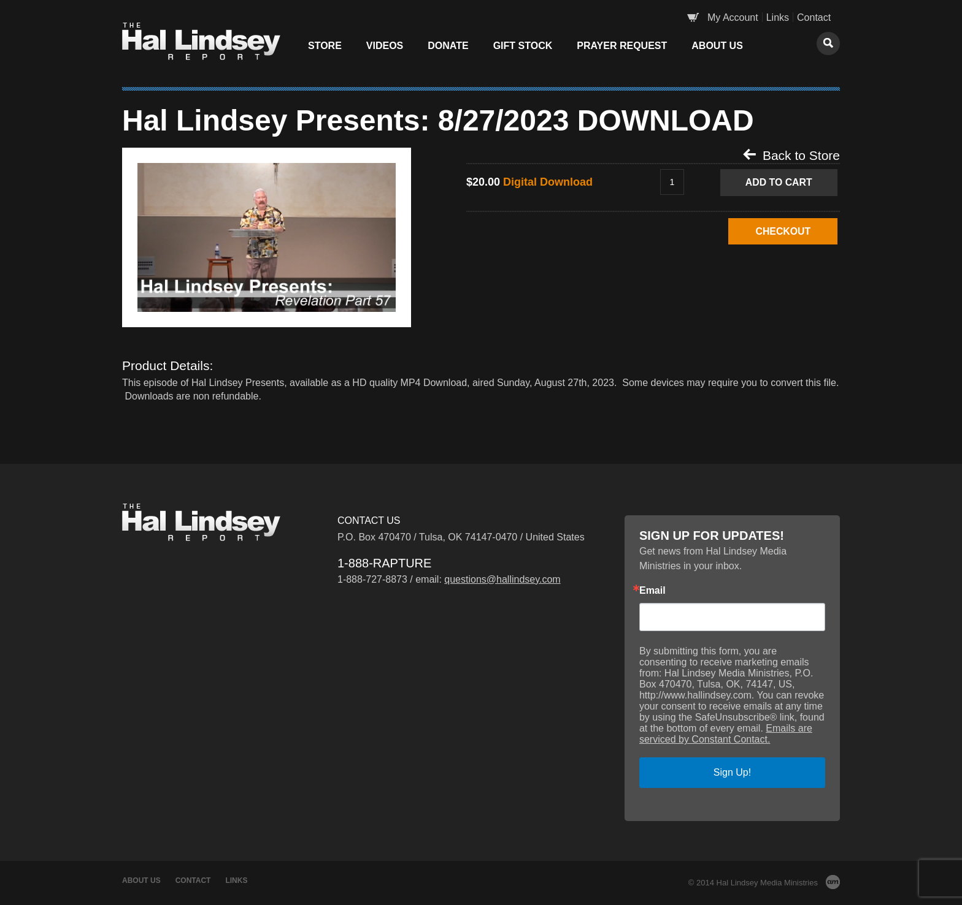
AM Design (833, 882)
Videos (384, 45)
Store (325, 45)
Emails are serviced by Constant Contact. (725, 733)
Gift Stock (523, 45)
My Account (732, 17)
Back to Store (791, 155)
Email (652, 591)
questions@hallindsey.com (502, 579)
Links (777, 17)
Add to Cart (780, 182)
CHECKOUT (780, 231)
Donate (448, 45)
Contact (814, 17)
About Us (717, 45)
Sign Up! (732, 772)
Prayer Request (622, 45)
